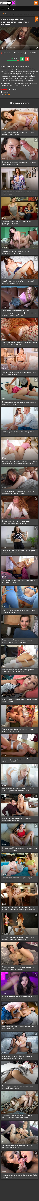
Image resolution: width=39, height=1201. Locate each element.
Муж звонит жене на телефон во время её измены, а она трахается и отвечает (17, 1117)
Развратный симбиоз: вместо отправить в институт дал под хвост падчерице (17, 641)
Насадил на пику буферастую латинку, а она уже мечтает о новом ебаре (19, 1146)
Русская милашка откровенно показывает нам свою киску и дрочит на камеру (18, 968)
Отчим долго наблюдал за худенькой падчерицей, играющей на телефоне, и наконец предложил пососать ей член (18, 313)
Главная (3, 9)
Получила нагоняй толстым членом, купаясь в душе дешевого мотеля (18, 730)
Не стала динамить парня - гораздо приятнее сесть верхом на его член (18, 433)
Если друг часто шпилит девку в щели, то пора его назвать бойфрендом (18, 611)
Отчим (7, 95)
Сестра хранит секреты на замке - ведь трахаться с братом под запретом (16, 522)
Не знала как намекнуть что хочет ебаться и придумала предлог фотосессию (18, 492)
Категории (12, 9)
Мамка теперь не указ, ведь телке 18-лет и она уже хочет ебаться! (19, 760)
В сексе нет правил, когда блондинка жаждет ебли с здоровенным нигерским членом (18, 789)
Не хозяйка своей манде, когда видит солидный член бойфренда (19, 1027)
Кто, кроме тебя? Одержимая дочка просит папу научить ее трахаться (19, 849)
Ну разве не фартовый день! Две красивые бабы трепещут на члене (19, 1176)
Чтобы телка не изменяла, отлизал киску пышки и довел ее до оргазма (19, 998)
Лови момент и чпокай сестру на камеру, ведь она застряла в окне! (18, 581)
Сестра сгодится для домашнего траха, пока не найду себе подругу (19, 403)
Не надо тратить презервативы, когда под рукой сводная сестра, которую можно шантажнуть (19, 462)
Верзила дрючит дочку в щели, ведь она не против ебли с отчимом (17, 1087)
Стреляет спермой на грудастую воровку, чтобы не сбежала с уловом (19, 373)
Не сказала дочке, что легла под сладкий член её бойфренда (18, 193)
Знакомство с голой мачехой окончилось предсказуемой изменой (16, 819)
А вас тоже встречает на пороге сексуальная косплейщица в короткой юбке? (18, 671)
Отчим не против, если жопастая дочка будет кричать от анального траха (18, 552)
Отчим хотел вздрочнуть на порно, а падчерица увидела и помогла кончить (19, 163)
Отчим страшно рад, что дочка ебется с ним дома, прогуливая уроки (18, 133)
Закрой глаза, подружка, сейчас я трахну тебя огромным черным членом (18, 282)
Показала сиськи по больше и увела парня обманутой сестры (17, 879)
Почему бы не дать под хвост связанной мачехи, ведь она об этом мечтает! (19, 343)
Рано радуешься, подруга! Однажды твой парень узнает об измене (19, 700)
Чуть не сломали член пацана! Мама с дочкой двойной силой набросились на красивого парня (19, 908)
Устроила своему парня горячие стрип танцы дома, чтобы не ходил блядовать (18, 938)
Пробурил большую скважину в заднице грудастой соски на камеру (16, 252)
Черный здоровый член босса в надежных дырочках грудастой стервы (17, 1057)
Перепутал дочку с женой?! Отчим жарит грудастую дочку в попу (16, 222)
